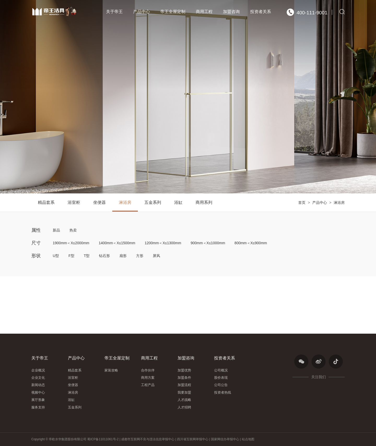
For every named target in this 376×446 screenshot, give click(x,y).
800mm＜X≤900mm (250, 243)
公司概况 (221, 370)
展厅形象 (38, 400)
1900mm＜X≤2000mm (71, 243)
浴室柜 (74, 202)
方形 (139, 256)
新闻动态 (38, 385)
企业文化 (38, 378)
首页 (302, 202)
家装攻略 (111, 370)
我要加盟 (184, 392)
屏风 (156, 256)
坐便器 (99, 202)
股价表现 (221, 378)
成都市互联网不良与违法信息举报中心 (147, 439)
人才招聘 (184, 407)
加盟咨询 (231, 11)
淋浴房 (339, 202)
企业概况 (38, 370)
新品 (56, 230)
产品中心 (141, 11)
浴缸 (178, 202)
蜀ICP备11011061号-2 (103, 439)
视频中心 (38, 392)
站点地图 (248, 439)
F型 (71, 256)
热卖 (73, 230)
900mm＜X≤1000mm (208, 243)
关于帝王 (114, 11)
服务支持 (38, 407)
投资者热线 (222, 392)
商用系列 (204, 202)
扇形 (123, 256)
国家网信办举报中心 (225, 439)
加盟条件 (184, 378)
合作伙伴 (148, 370)
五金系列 (152, 202)
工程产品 (148, 385)
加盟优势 (184, 370)
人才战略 (184, 400)
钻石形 (104, 256)
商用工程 (204, 11)
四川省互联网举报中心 (192, 439)
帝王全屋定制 (172, 11)
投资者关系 (260, 11)
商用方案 (148, 378)
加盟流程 (184, 385)
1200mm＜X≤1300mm (163, 243)
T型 (87, 256)
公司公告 (221, 385)
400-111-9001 (307, 12)
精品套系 (46, 202)
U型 (56, 256)
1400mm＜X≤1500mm (117, 243)
